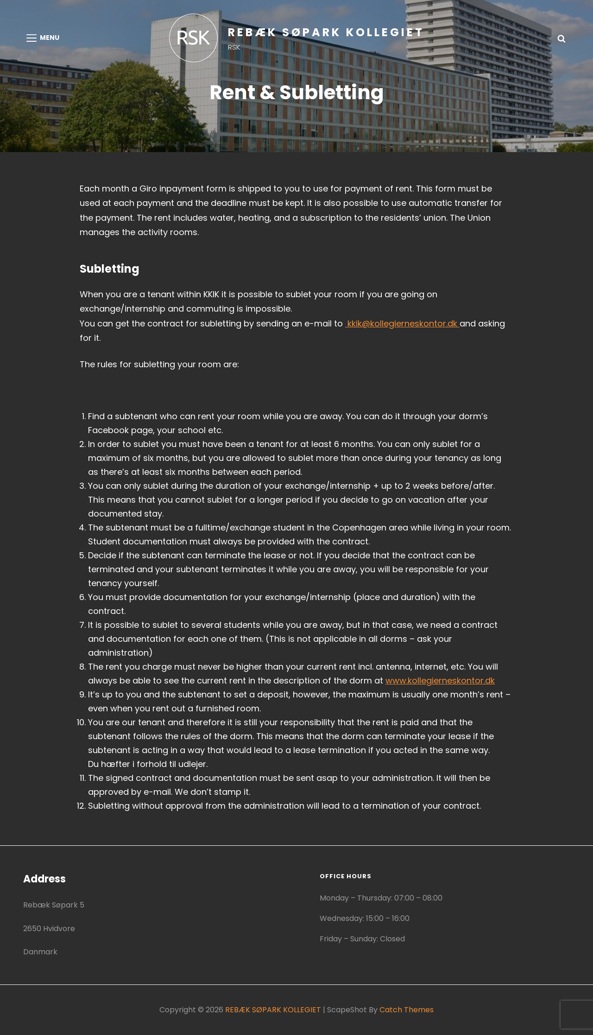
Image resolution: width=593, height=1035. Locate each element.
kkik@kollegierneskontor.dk (402, 323)
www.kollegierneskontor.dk (440, 680)
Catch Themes (406, 1009)
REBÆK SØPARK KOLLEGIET (326, 32)
